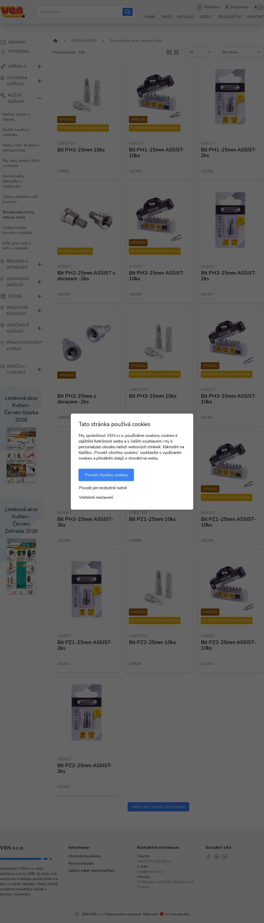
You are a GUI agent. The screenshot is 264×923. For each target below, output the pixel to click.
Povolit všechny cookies (106, 475)
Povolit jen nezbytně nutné (103, 487)
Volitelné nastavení (96, 497)
